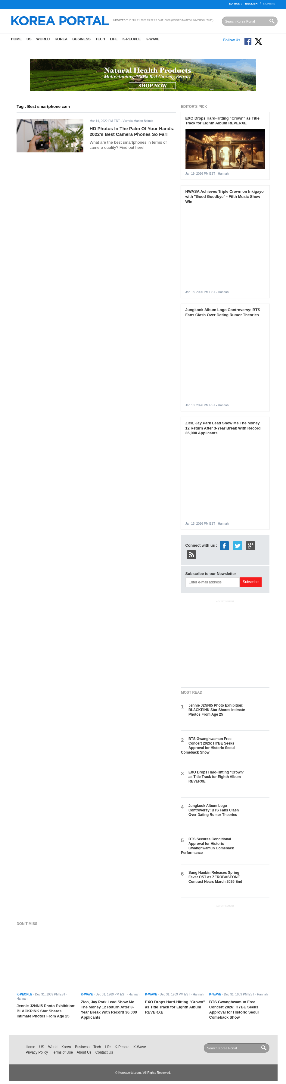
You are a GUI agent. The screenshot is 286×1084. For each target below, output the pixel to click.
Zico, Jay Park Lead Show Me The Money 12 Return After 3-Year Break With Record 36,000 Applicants (223, 428)
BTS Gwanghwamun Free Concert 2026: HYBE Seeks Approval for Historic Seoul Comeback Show (208, 746)
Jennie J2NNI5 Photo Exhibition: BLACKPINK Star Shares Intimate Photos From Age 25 (216, 710)
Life (114, 39)
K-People (132, 39)
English (251, 3)
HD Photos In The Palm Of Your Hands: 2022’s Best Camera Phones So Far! (131, 131)
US (28, 39)
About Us (84, 1052)
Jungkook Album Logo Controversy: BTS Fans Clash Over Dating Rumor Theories (222, 312)
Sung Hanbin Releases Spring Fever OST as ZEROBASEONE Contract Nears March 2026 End (215, 877)
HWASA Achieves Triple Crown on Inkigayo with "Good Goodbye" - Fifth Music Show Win (224, 196)
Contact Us (104, 1052)
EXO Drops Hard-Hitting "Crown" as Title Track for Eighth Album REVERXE (222, 121)
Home (16, 39)
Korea (60, 39)
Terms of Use (62, 1052)
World (43, 39)
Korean (269, 3)
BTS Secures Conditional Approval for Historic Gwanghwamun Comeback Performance (207, 846)
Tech (100, 39)
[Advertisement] (226, 642)
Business (81, 39)
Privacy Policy (37, 1052)
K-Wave (152, 39)
